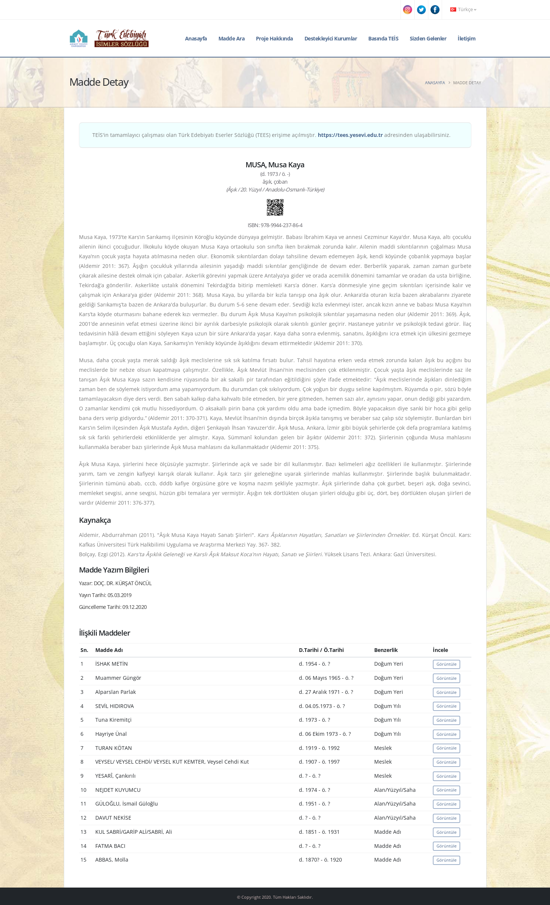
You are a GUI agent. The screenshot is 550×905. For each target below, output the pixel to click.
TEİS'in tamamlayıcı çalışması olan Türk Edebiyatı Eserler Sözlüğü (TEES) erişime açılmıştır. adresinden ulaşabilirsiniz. (271, 134)
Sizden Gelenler (428, 38)
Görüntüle (447, 664)
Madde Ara (231, 38)
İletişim (466, 38)
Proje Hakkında (274, 38)
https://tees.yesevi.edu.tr (350, 134)
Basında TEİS (383, 38)
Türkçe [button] (463, 9)
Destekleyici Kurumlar (330, 38)
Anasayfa (196, 38)
